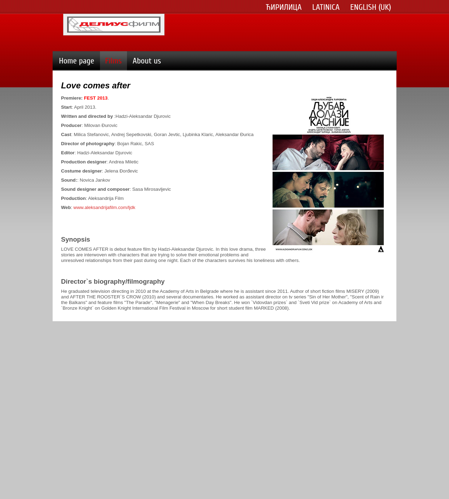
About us (147, 61)
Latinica (326, 7)
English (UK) (370, 7)
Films (113, 61)
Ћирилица (284, 7)
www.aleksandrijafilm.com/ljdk (104, 207)
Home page (76, 61)
